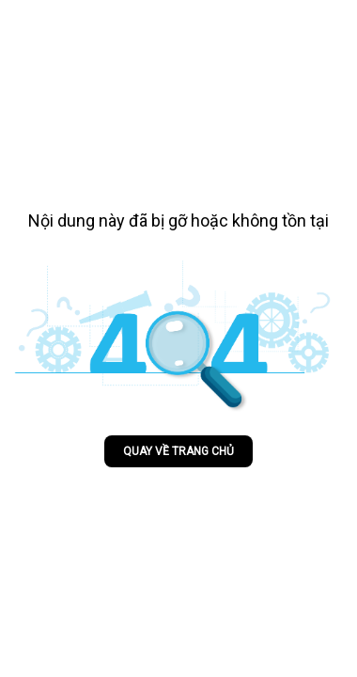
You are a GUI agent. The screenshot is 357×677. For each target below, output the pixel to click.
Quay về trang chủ (178, 451)
